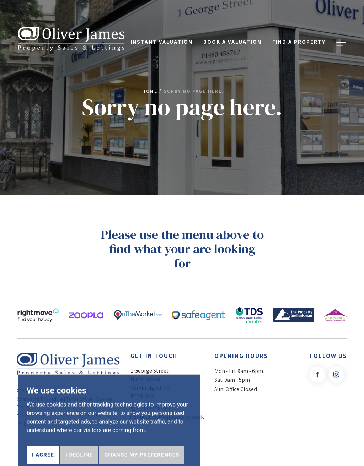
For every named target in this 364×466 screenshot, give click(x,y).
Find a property (299, 29)
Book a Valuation (232, 29)
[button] (341, 29)
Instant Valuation (161, 29)
